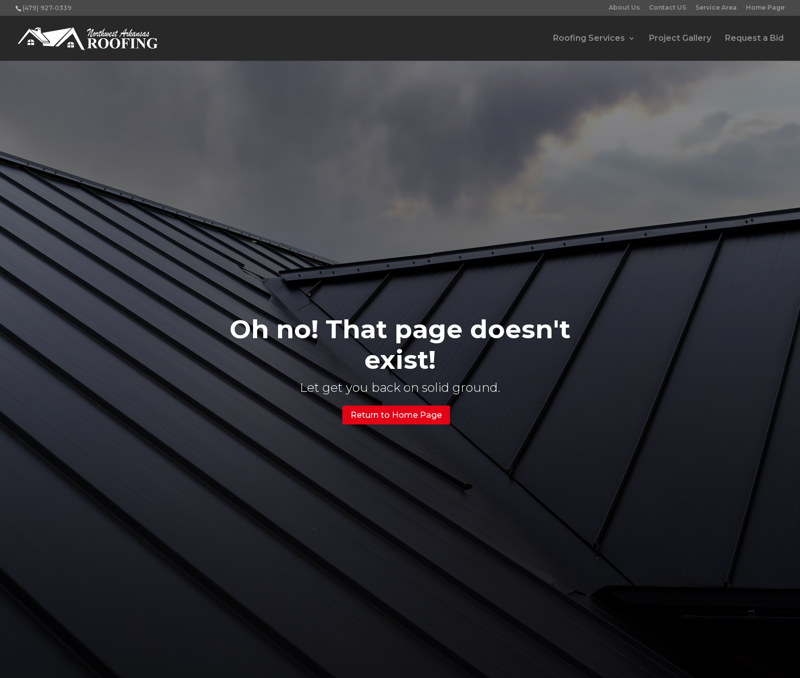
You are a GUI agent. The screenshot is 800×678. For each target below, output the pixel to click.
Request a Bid (754, 39)
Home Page (765, 8)
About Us (624, 8)
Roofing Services (589, 39)
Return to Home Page (396, 415)
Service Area (716, 8)
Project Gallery (680, 39)
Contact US (667, 8)
